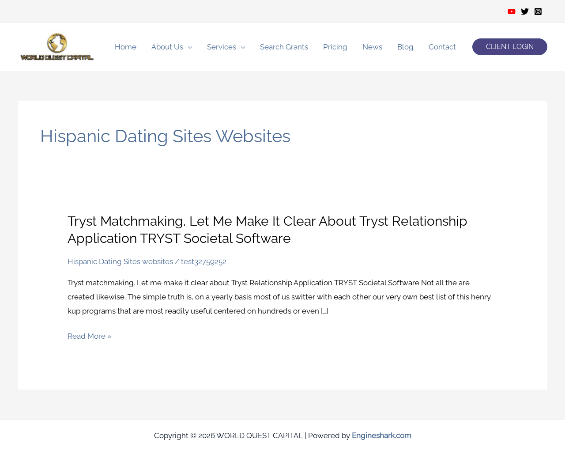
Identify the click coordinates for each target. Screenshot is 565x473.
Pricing (335, 46)
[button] (509, 46)
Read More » (90, 336)
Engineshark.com (381, 435)
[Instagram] (538, 11)
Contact (442, 46)
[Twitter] (525, 11)
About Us (167, 46)
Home (125, 46)
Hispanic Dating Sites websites (120, 261)
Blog (405, 46)
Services (221, 46)
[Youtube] (512, 11)
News (372, 46)
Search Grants (284, 46)
